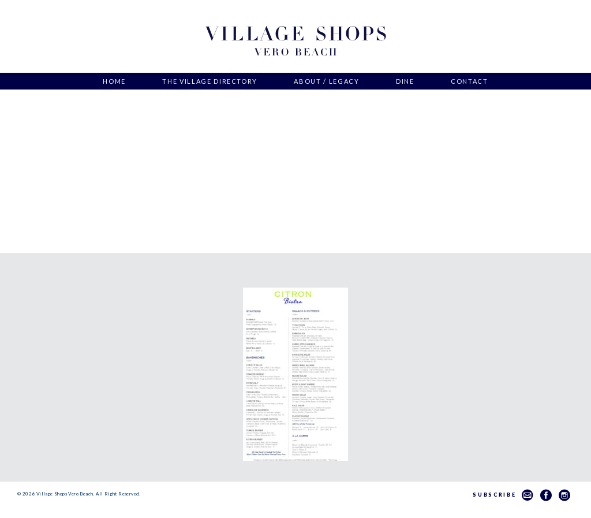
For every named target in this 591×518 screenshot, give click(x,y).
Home (114, 81)
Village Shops (295, 41)
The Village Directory (209, 81)
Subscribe (503, 494)
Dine (405, 81)
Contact (469, 81)
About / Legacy (326, 81)
